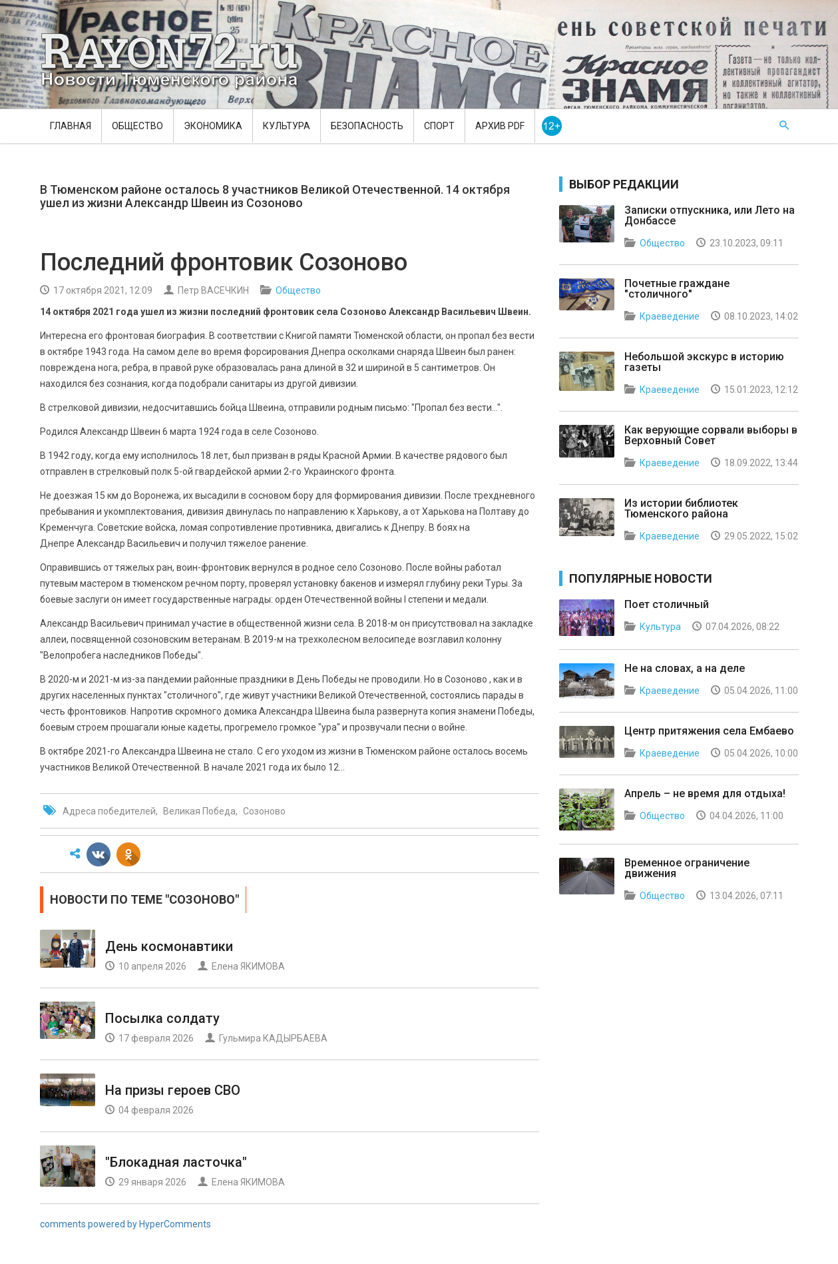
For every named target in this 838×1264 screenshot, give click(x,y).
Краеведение (670, 316)
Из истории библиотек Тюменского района (681, 508)
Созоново (264, 811)
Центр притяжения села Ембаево (709, 731)
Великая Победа (199, 811)
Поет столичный (666, 604)
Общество (137, 126)
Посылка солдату (162, 1018)
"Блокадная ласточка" (176, 1162)
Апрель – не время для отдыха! (704, 793)
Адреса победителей (109, 811)
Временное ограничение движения (686, 868)
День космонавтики (169, 946)
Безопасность (367, 126)
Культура (286, 126)
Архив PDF (499, 126)
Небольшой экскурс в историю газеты (704, 362)
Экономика (213, 126)
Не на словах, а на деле (684, 668)
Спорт (439, 126)
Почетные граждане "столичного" (677, 288)
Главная (70, 126)
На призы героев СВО (172, 1090)
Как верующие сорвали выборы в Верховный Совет (710, 435)
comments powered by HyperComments (125, 1224)
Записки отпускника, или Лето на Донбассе (709, 215)
